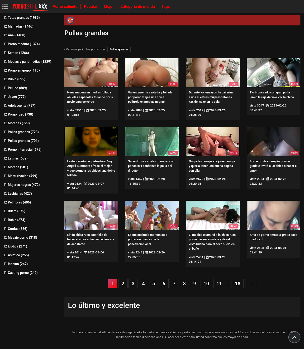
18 (237, 283)
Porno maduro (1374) (22, 44)
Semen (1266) (16, 53)
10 (206, 283)
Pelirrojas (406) (17, 202)
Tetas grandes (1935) (22, 17)
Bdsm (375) (14, 211)
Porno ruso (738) (18, 114)
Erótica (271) (15, 246)
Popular (91, 6)
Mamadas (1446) (18, 26)
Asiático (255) (16, 255)
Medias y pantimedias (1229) (27, 61)
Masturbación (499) (20, 176)
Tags (166, 6)
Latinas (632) (16, 158)
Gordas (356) (15, 229)
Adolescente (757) (19, 105)
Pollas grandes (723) (21, 132)
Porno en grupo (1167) (23, 70)
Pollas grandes (118, 49)
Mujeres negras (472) (22, 185)
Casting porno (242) (21, 273)
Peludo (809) (15, 88)
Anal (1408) (14, 35)
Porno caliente (65, 6)
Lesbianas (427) (18, 193)
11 (219, 283)
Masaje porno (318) (20, 237)
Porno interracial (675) (22, 149)
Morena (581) (16, 167)
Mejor (109, 6)
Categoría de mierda (138, 6)
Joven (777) (15, 97)
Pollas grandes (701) (21, 141)
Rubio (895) (14, 79)
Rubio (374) (14, 220)
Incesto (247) (16, 264)
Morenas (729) (17, 123)
